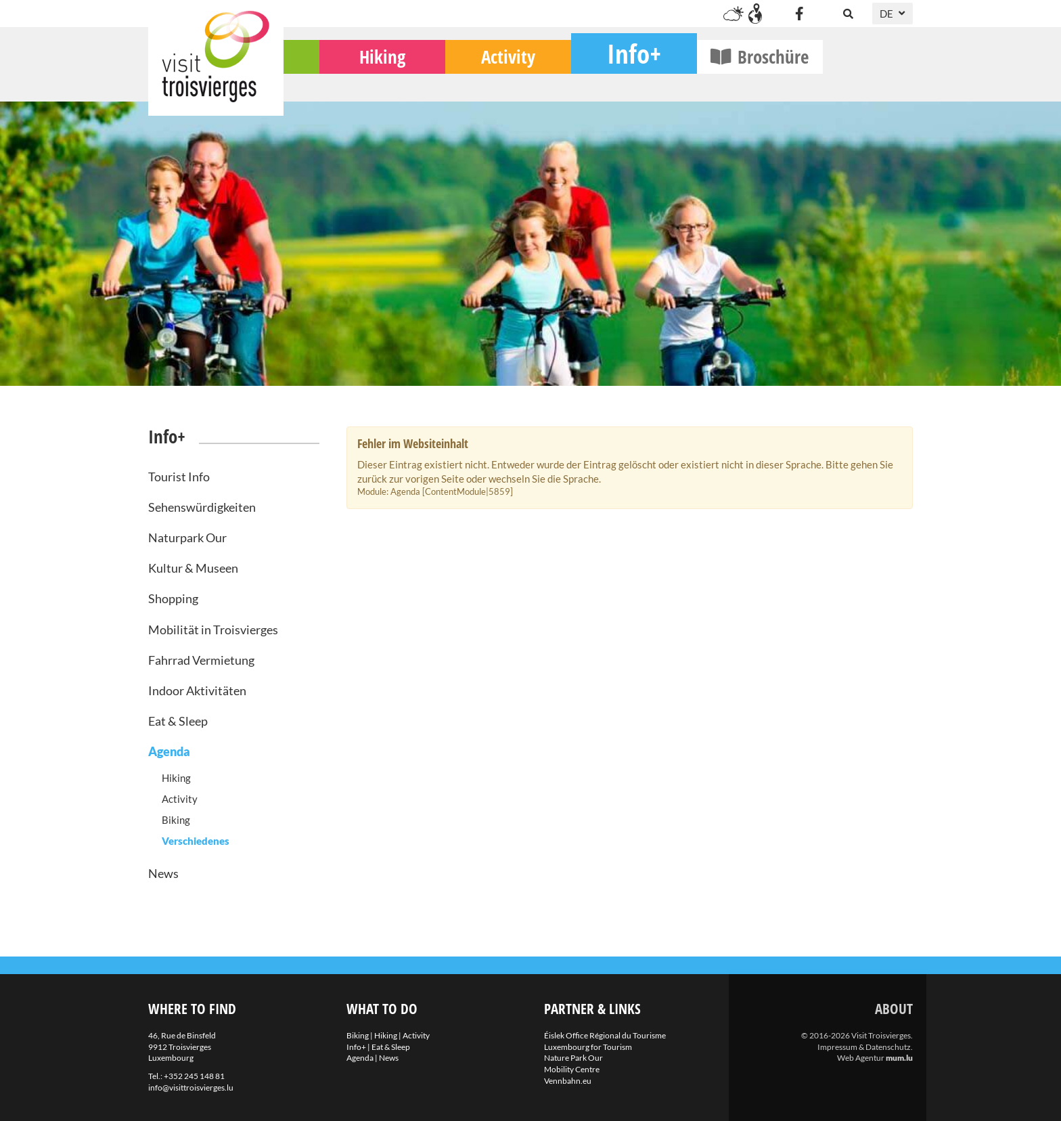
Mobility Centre (572, 1069)
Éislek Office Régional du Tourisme (605, 1035)
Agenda (169, 751)
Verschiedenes (195, 841)
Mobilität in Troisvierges (213, 629)
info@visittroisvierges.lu (190, 1087)
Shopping (173, 598)
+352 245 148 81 (194, 1076)
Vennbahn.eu (567, 1081)
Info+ (724, 78)
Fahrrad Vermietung (201, 660)
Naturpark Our (187, 537)
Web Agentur (860, 1058)
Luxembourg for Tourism (588, 1047)
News (163, 873)
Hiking (472, 81)
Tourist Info (179, 476)
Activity (598, 81)
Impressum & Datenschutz (864, 1047)
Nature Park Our (573, 1058)
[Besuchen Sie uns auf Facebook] (799, 13)
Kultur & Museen (193, 567)
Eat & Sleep (178, 720)
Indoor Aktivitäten (197, 690)
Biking (346, 81)
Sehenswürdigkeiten (202, 507)
